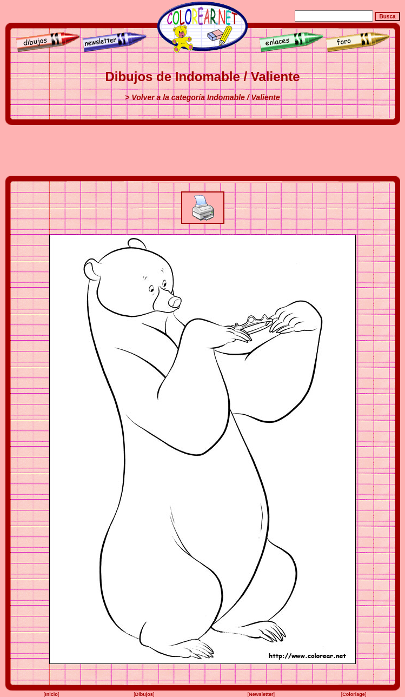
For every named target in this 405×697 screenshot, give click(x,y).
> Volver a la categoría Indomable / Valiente (202, 97)
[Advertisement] (203, 150)
